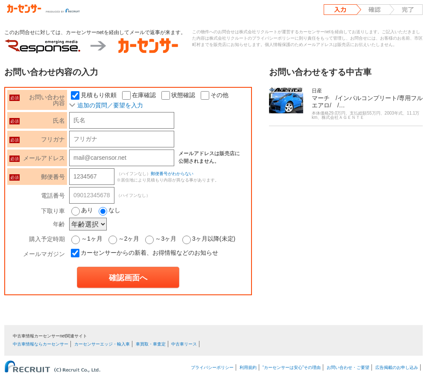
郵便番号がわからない (172, 173)
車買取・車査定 (151, 344)
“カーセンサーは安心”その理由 (292, 367)
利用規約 (248, 367)
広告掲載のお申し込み (396, 367)
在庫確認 (139, 95)
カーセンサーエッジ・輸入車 (102, 344)
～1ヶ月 (86, 238)
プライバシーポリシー (212, 367)
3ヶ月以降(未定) (208, 238)
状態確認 (178, 95)
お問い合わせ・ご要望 (348, 367)
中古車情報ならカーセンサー (40, 344)
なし (114, 210)
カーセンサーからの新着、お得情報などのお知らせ (149, 252)
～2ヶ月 (124, 238)
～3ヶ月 (160, 238)
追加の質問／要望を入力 (110, 105)
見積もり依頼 (94, 95)
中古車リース (184, 344)
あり (87, 210)
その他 (214, 95)
